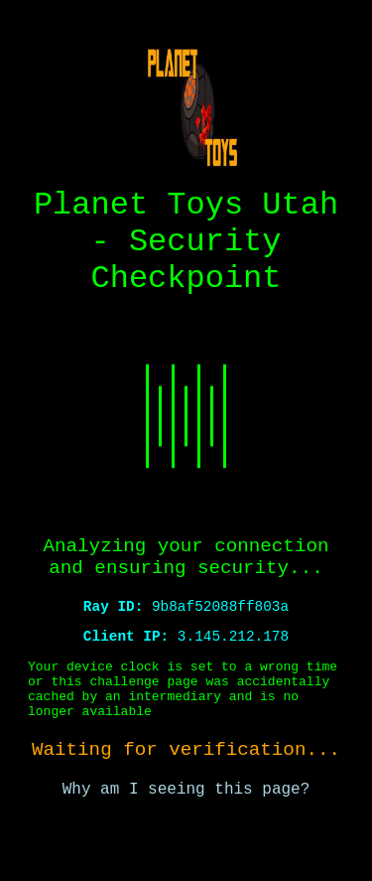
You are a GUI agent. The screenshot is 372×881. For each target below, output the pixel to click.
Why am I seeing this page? (186, 842)
